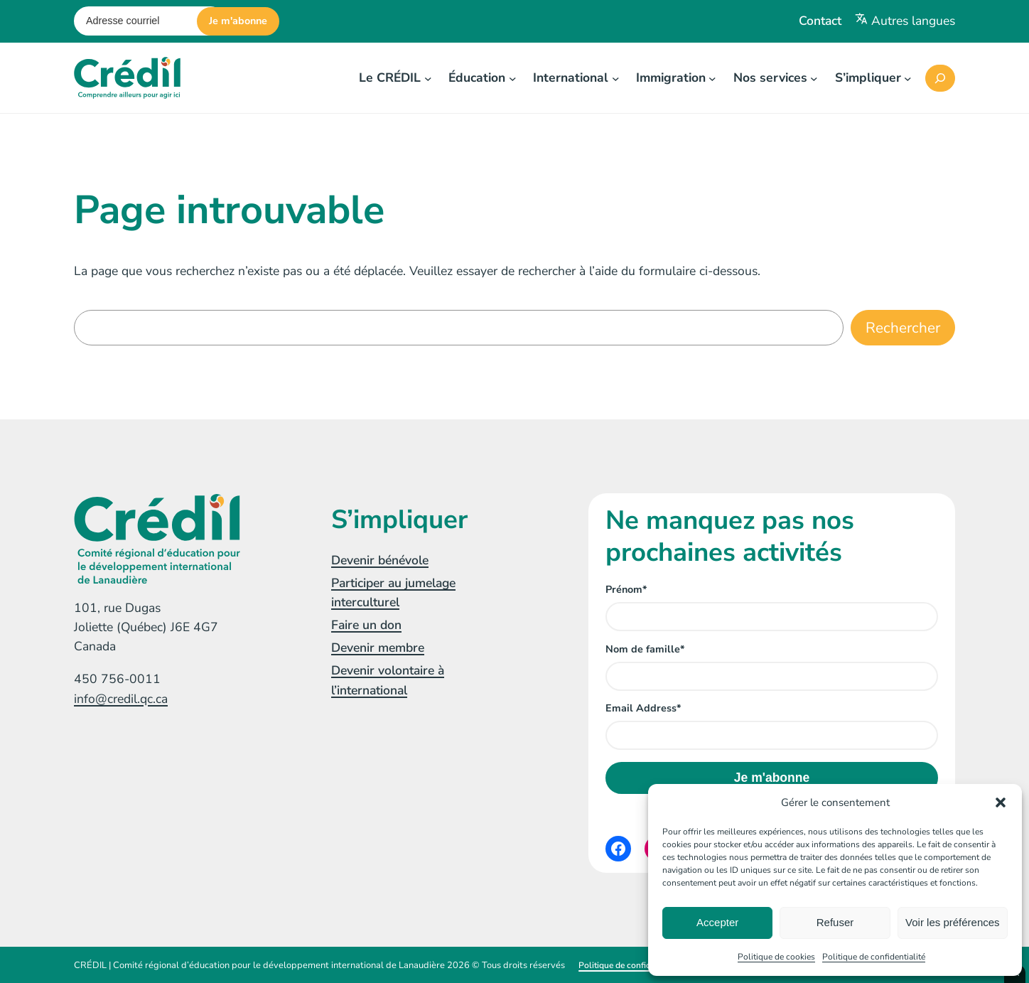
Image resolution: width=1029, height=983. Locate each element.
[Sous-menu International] (616, 78)
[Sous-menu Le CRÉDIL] (428, 78)
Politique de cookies (776, 956)
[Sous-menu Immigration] (712, 78)
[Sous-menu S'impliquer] (908, 78)
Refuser (835, 922)
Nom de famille (644, 649)
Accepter (717, 922)
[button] (1000, 802)
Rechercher (903, 328)
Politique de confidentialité (873, 956)
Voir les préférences (952, 922)
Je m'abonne (238, 21)
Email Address (643, 708)
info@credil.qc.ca (121, 698)
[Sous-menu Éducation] (513, 78)
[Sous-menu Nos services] (814, 78)
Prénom (626, 589)
